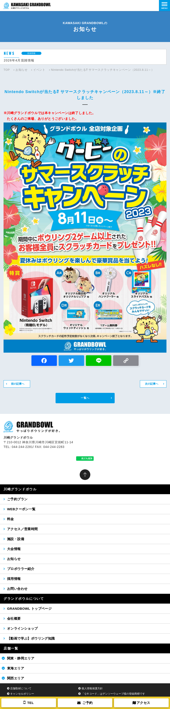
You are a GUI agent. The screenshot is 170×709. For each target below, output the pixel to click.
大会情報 (14, 549)
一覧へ (85, 397)
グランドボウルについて (24, 598)
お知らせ (21, 69)
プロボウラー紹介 (20, 569)
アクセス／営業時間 (22, 529)
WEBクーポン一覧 (21, 509)
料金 (10, 519)
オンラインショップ (22, 628)
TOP (7, 69)
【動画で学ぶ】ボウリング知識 (31, 638)
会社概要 (14, 618)
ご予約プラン (17, 499)
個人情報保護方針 (92, 688)
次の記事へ (151, 383)
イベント (39, 69)
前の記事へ (17, 383)
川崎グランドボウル (20, 489)
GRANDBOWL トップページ (29, 608)
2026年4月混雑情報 (19, 60)
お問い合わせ (17, 589)
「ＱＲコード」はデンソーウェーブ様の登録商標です (113, 693)
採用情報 (14, 579)
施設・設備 (15, 539)
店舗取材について (20, 688)
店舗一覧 (11, 648)
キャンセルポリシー (22, 693)
